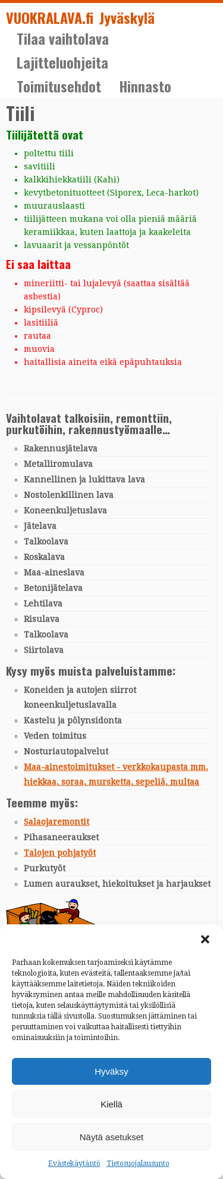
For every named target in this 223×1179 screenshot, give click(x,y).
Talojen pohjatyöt (60, 853)
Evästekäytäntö (74, 1163)
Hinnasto (145, 86)
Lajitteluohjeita (62, 62)
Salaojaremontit (56, 822)
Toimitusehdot (59, 86)
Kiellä (111, 1104)
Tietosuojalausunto (137, 1163)
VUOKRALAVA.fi (49, 17)
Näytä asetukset (112, 1137)
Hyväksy (111, 1071)
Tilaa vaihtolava (63, 38)
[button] (205, 939)
